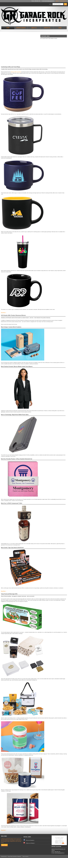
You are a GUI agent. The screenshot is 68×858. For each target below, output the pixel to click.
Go (65, 4)
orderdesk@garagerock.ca (49, 1)
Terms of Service (25, 856)
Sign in (57, 1)
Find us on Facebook (30, 840)
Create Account (63, 1)
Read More (3, 312)
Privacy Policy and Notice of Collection (14, 856)
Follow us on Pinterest (30, 843)
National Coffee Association (16, 71)
